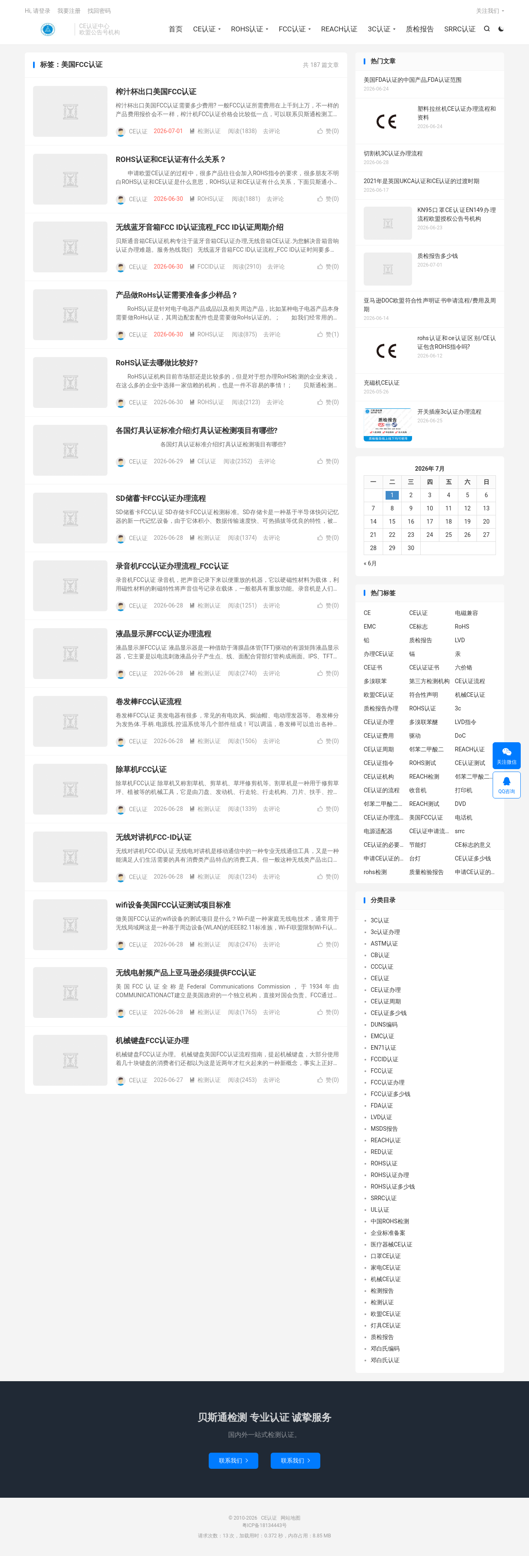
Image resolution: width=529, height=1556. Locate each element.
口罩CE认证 (386, 1256)
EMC (370, 626)
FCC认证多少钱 (390, 1094)
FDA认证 (382, 1105)
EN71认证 (383, 1047)
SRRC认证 (460, 29)
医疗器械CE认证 (391, 1244)
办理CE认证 (379, 654)
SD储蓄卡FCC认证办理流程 (161, 498)
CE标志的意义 (473, 844)
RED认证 (382, 1152)
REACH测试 (424, 804)
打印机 (463, 790)
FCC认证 (292, 29)
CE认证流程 (470, 681)
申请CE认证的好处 (475, 872)
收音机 (418, 790)
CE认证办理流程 (384, 817)
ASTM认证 (384, 943)
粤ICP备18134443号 (264, 1525)
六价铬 (463, 667)
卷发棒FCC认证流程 (148, 701)
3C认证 (379, 29)
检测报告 (382, 1290)
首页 (176, 29)
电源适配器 (378, 831)
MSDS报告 (384, 1128)
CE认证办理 (379, 722)
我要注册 (69, 10)
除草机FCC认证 (141, 769)
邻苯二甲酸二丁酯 (384, 804)
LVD (460, 640)
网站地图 (290, 1518)
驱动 (415, 735)
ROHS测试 (422, 763)
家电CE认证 (386, 1267)
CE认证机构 (379, 776)
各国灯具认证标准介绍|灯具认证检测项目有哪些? (197, 430)
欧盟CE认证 (379, 694)
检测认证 (205, 131)
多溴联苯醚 (423, 722)
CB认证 (380, 955)
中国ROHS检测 (390, 1221)
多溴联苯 (375, 681)
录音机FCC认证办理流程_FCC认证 (172, 566)
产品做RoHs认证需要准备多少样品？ (177, 295)
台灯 (415, 858)
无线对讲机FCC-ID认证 (154, 837)
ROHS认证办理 (390, 1175)
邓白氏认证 (385, 1360)
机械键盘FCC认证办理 (152, 1040)
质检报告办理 (381, 708)
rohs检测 (375, 872)
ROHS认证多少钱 (393, 1186)
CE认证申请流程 (429, 831)
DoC (460, 735)
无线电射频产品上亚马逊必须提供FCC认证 (186, 972)
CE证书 (373, 667)
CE (367, 613)
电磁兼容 (466, 613)
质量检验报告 (426, 872)
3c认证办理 (385, 932)
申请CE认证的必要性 (384, 858)
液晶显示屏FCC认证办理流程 (163, 633)
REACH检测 (424, 776)
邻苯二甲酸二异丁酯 (475, 776)
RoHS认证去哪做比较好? (157, 362)
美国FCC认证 (426, 817)
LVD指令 (466, 722)
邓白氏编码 (385, 1348)
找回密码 (99, 10)
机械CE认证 (470, 694)
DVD (460, 804)
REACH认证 (339, 29)
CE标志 (418, 626)
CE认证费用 (379, 735)
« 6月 (370, 563)
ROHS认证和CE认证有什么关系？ (171, 159)
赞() (328, 131)
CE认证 (47, 29)
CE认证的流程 (382, 790)
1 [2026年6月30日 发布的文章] (392, 495)
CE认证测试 (470, 763)
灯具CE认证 (386, 1325)
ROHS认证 (247, 29)
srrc (460, 831)
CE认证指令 (379, 763)
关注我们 (487, 10)
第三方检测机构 (429, 681)
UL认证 (380, 1209)
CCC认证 (382, 966)
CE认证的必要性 (384, 844)
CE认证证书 (424, 667)
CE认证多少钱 (473, 858)
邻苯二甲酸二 (426, 749)
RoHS (462, 626)
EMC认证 (382, 1036)
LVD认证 (381, 1117)
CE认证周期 (379, 749)
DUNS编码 (384, 1024)
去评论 (271, 131)
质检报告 (420, 29)
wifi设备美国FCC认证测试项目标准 (173, 905)
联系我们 (233, 1460)
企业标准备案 (388, 1233)
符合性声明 (423, 694)
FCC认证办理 (388, 1082)
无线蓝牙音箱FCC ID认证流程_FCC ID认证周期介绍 (200, 227)
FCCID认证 (207, 266)
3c (458, 708)
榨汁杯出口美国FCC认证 (156, 91)
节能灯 (418, 844)
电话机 (463, 817)
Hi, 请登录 (37, 10)
